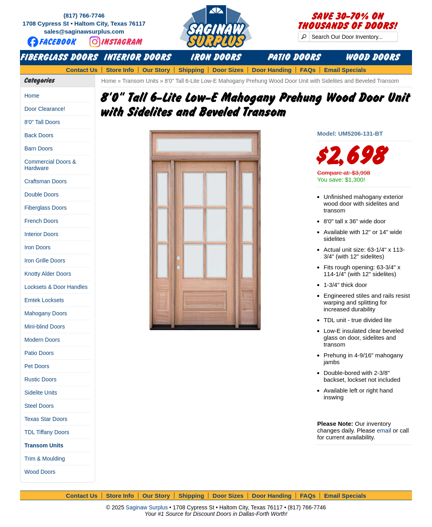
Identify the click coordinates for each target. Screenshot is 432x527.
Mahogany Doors (45, 313)
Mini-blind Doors (44, 326)
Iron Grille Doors (44, 260)
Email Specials (345, 70)
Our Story (156, 70)
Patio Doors (294, 57)
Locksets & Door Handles (56, 287)
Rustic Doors (40, 379)
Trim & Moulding (44, 458)
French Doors (41, 221)
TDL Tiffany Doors (46, 432)
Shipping (191, 70)
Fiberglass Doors (59, 57)
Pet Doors (36, 366)
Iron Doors (216, 57)
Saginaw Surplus (147, 507)
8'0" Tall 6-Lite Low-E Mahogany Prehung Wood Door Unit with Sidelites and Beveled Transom (282, 81)
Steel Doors (39, 406)
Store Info (120, 70)
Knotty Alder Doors (47, 274)
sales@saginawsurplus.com (84, 31)
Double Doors (41, 194)
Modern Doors (42, 340)
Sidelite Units (40, 392)
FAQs (308, 70)
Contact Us (82, 70)
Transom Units (43, 445)
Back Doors (38, 135)
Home (31, 95)
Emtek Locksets (44, 300)
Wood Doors (373, 57)
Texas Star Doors (45, 419)
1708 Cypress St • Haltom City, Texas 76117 (83, 23)
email (384, 430)
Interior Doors (137, 57)
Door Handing (272, 70)
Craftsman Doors (45, 181)
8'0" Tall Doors (42, 122)
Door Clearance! (44, 109)
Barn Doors (38, 148)
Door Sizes (228, 70)
